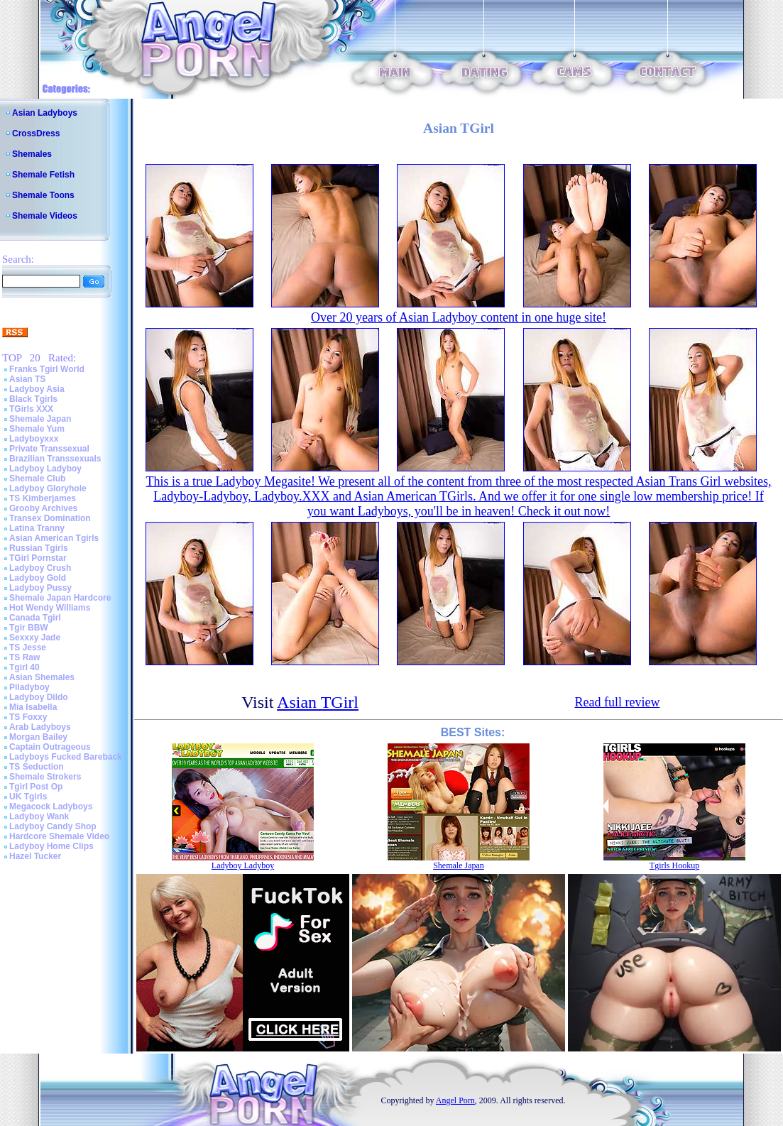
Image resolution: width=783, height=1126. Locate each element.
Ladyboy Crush (40, 568)
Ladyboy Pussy (40, 588)
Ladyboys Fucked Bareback (65, 757)
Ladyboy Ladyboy (45, 469)
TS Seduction (36, 767)
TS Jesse (27, 647)
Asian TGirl (317, 702)
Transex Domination (50, 518)
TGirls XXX (31, 409)
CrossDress (36, 133)
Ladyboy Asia (37, 389)
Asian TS (27, 379)
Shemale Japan (40, 419)
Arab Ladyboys (40, 727)
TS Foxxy (28, 717)
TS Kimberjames (42, 498)
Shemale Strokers (45, 777)
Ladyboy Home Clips (51, 846)
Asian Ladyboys (44, 113)
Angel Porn (455, 1100)
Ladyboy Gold (37, 578)
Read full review (616, 702)
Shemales (32, 154)
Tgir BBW (28, 628)
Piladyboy (29, 687)
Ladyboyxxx (33, 439)
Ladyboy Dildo (38, 697)
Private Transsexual (49, 449)
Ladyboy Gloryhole (48, 488)
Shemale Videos (44, 216)
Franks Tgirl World (46, 369)
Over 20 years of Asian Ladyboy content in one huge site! (458, 317)
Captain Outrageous (50, 747)
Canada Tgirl (35, 618)
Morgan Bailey (38, 737)
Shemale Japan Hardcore (60, 598)
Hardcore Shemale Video (59, 836)
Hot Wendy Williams (49, 608)
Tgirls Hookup (674, 865)
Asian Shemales (42, 677)
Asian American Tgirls (54, 538)
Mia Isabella (33, 707)
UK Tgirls (28, 797)
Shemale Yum (37, 429)
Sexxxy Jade (34, 638)
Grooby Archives (43, 508)
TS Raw (24, 657)
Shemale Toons (43, 195)
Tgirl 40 (24, 667)
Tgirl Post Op (35, 787)
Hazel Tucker (35, 856)
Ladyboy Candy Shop (53, 826)
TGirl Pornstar (38, 558)
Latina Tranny (37, 528)
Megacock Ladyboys (50, 806)
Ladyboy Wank (39, 816)
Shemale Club (37, 478)
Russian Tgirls (38, 548)
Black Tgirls (33, 399)
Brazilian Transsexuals (55, 459)
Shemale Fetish (43, 175)
